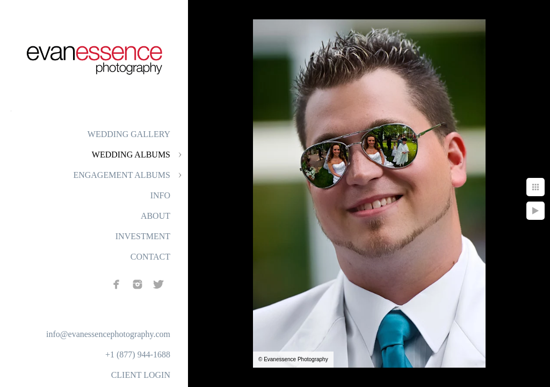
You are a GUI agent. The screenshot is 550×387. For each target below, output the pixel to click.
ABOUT (155, 215)
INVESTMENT (142, 236)
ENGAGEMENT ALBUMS (121, 175)
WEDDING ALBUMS (131, 154)
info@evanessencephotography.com (108, 334)
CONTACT (150, 256)
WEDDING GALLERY (129, 134)
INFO (160, 195)
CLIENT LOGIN (140, 374)
